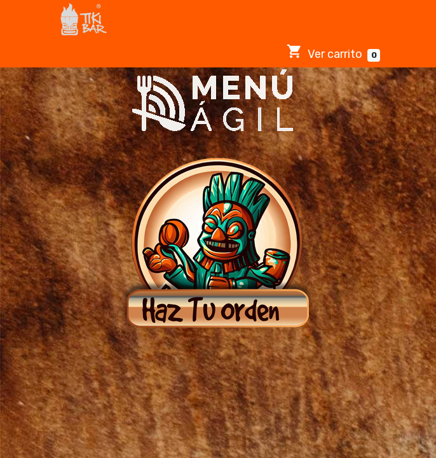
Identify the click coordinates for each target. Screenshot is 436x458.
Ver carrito (333, 52)
